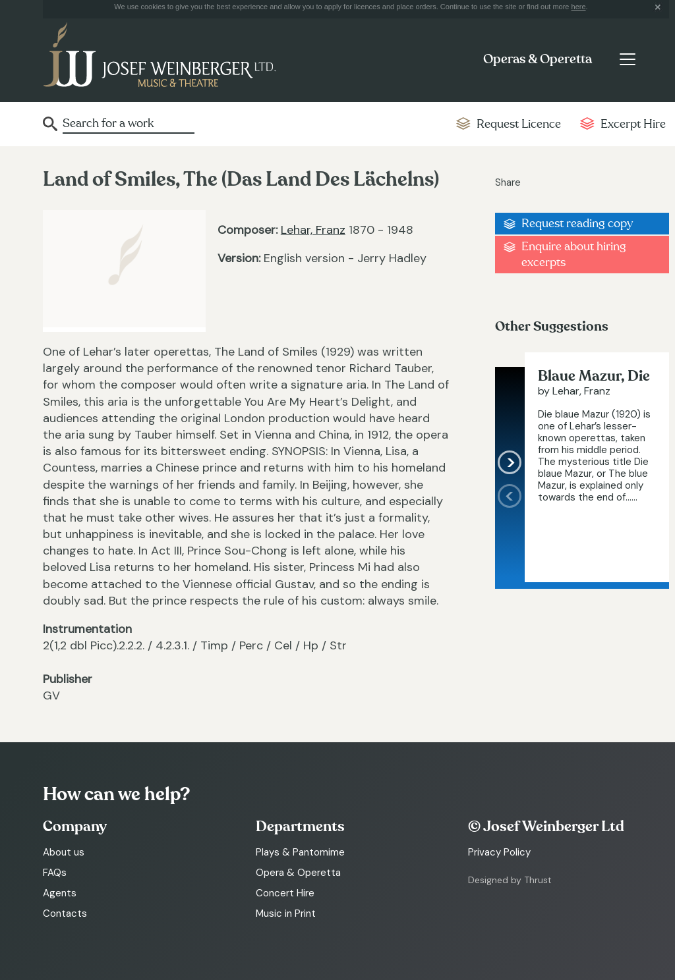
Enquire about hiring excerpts (573, 254)
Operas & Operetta (537, 59)
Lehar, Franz (313, 230)
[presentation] (510, 533)
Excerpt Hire (633, 124)
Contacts (65, 913)
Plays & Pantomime (300, 852)
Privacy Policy (499, 852)
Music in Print (286, 913)
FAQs (55, 872)
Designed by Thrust (510, 880)
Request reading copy (577, 223)
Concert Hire (285, 893)
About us (63, 852)
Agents (59, 893)
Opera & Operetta (298, 872)
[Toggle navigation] (627, 59)
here (579, 7)
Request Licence (519, 124)
